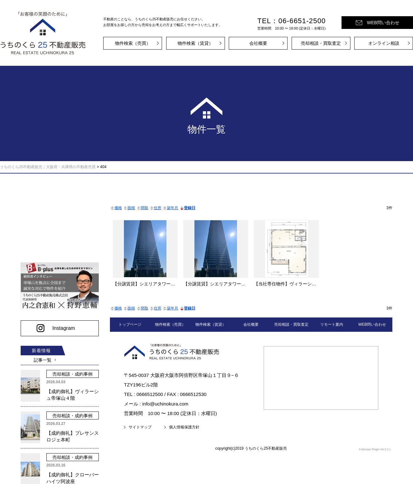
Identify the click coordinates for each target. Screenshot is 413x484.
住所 (155, 208)
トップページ (129, 324)
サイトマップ (140, 427)
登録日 (187, 208)
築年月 (170, 208)
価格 (116, 208)
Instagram (62, 326)
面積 (129, 208)
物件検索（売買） (133, 43)
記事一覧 (41, 357)
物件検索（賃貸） (195, 43)
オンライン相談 (383, 43)
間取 (142, 208)
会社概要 (258, 43)
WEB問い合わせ (383, 22)
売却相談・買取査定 (321, 43)
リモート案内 (331, 324)
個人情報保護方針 (184, 427)
